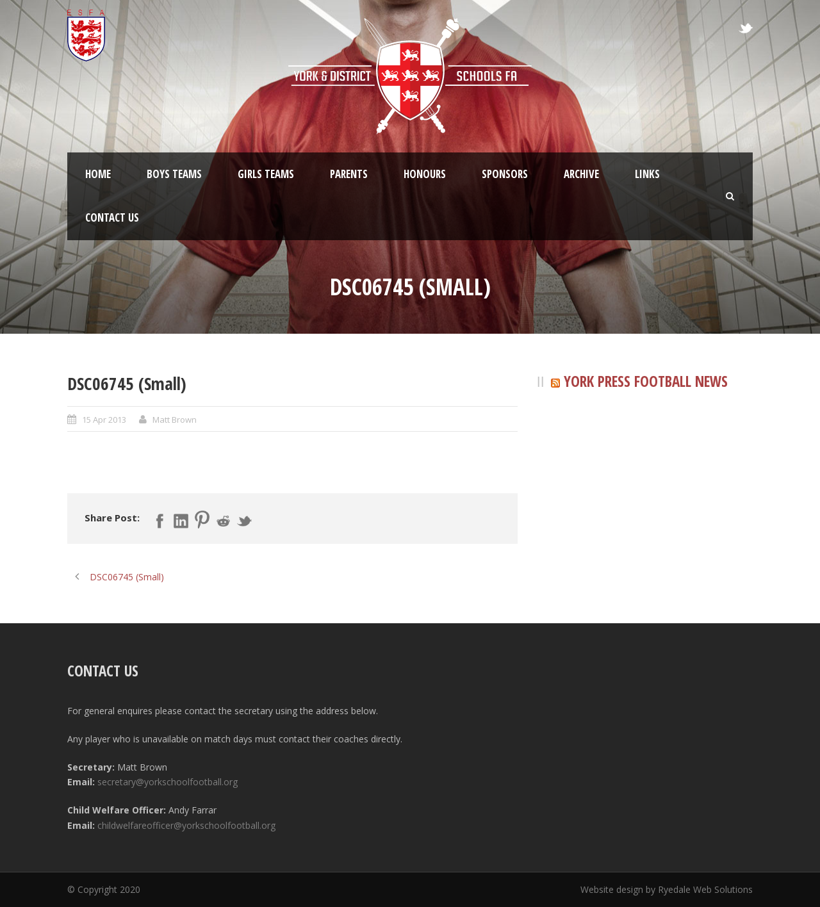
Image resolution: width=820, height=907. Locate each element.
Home (98, 174)
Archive (581, 174)
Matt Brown (174, 419)
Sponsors (505, 174)
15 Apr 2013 (104, 419)
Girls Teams (266, 174)
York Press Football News (646, 381)
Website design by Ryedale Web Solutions (666, 889)
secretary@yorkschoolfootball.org (167, 782)
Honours (425, 174)
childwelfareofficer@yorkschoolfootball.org (186, 825)
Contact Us (112, 217)
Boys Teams (174, 174)
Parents (349, 174)
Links (647, 174)
